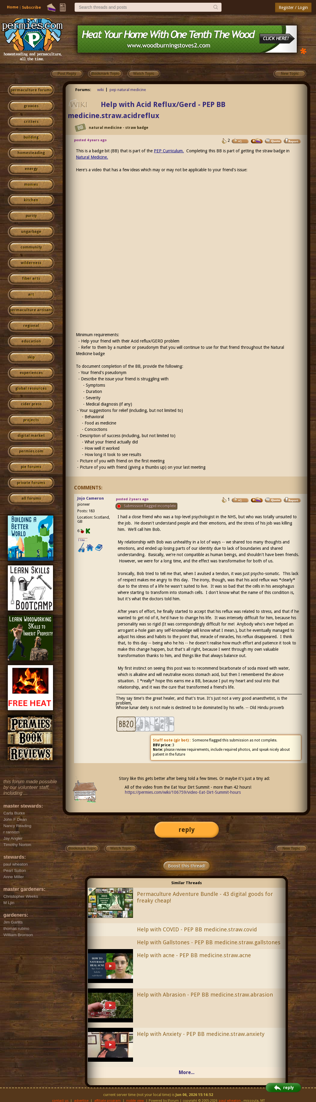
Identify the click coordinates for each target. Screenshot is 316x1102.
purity (31, 216)
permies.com (31, 451)
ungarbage (31, 232)
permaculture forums (31, 90)
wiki (100, 89)
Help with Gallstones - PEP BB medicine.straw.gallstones (208, 942)
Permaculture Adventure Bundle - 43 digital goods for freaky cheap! (205, 897)
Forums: (83, 89)
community (31, 247)
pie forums (31, 467)
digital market (31, 436)
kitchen (31, 200)
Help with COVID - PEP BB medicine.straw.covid (197, 929)
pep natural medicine (128, 89)
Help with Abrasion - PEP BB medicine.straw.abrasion (205, 994)
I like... (83, 540)
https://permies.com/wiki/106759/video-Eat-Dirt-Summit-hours (183, 792)
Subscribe (31, 7)
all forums (31, 498)
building (31, 137)
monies (31, 184)
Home (12, 7)
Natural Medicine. (92, 157)
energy (31, 169)
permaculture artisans (31, 310)
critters (31, 122)
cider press (31, 404)
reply (186, 829)
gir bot (181, 740)
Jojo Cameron (90, 498)
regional (31, 326)
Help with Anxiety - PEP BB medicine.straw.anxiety (201, 1034)
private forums (31, 483)
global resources (31, 388)
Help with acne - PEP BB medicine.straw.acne (194, 955)
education (31, 341)
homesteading (31, 153)
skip (31, 357)
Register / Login (293, 7)
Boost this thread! (186, 866)
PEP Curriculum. (169, 150)
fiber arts (31, 278)
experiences (31, 373)
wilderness (31, 263)
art (31, 294)
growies (31, 106)
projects (31, 420)
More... (186, 1072)
